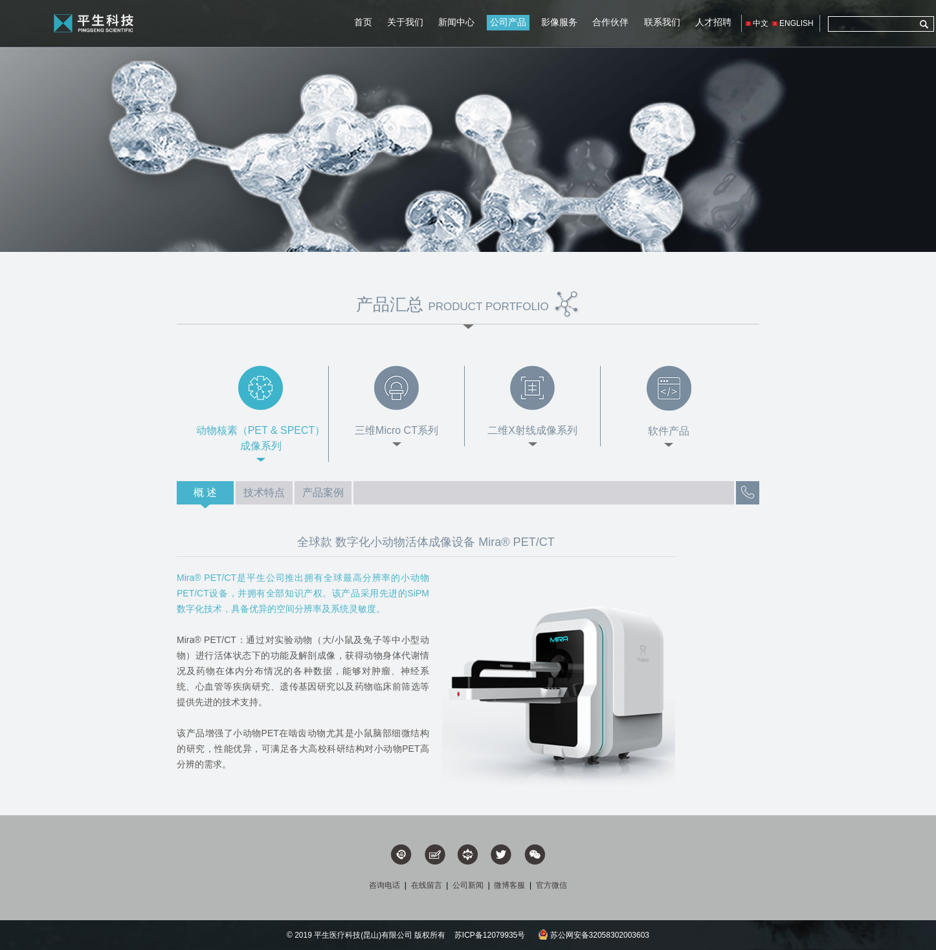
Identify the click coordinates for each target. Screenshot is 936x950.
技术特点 (264, 492)
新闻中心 (456, 22)
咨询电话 (384, 885)
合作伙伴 (610, 22)
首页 (363, 22)
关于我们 (405, 22)
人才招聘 (713, 22)
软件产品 (668, 430)
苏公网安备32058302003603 (593, 935)
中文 (760, 23)
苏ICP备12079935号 (489, 935)
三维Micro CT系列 (396, 430)
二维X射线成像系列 (532, 430)
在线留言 (426, 885)
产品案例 (323, 492)
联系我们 (662, 22)
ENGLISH (796, 23)
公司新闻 (468, 885)
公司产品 (508, 22)
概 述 (205, 492)
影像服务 (559, 22)
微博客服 (509, 885)
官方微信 (551, 885)
